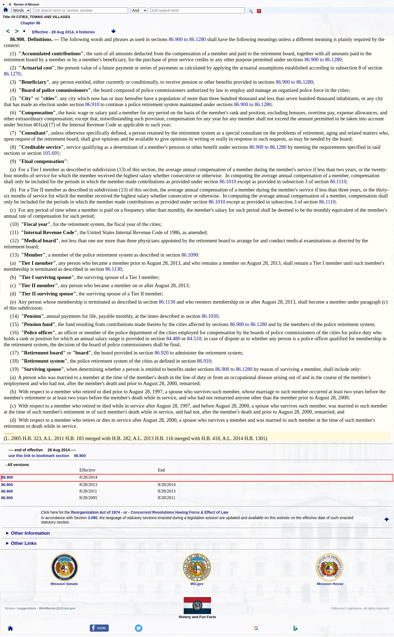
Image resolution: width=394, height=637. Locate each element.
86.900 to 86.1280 (187, 39)
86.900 (7, 477)
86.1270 (12, 74)
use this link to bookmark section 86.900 (47, 455)
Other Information (30, 533)
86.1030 (210, 316)
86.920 (161, 353)
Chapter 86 (30, 23)
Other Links (23, 543)
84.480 (173, 338)
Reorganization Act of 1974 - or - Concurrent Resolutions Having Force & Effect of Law (149, 512)
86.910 (92, 104)
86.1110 (338, 181)
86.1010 (228, 181)
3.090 (92, 518)
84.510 (194, 338)
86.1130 (113, 269)
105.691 (51, 153)
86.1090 (189, 255)
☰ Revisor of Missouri (22, 4)
